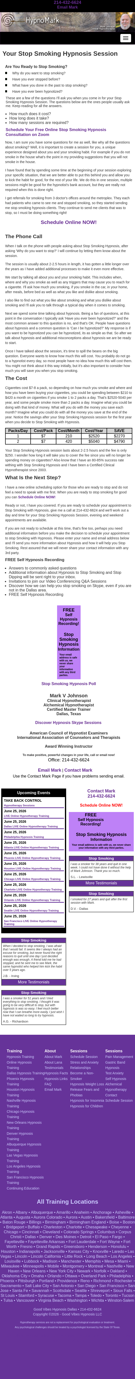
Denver (45, 1237)
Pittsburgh (27, 1281)
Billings (35, 1222)
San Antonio (63, 1286)
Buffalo (34, 1227)
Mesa (109, 1261)
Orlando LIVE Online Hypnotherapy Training (32, 900)
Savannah (40, 1291)
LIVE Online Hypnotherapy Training (26, 815)
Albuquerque (42, 1212)
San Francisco (111, 1286)
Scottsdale (62, 1291)
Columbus (106, 1232)
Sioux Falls (122, 1291)
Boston (129, 1222)
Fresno (26, 1247)
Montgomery (74, 1266)
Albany (21, 1212)
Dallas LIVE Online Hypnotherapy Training (31, 826)
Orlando (54, 1276)
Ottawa (71, 1276)
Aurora (71, 1217)
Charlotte (74, 1227)
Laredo (118, 1251)
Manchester (71, 1261)
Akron (7, 1212)
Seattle (81, 1291)
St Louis (8, 1295)
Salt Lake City (37, 1286)
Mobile (53, 1266)
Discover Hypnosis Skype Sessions (68, 723)
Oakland (117, 1271)
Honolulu (118, 1247)
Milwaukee (10, 1266)
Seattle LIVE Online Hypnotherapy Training (31, 910)
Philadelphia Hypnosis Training (24, 836)
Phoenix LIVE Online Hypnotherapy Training (32, 857)
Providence (67, 1281)
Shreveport (100, 1291)
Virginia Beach (50, 1300)
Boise (114, 1222)
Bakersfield (105, 1217)
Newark (83, 1271)
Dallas (30, 1237)
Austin (86, 1217)
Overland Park (93, 1276)
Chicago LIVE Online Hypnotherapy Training (32, 879)
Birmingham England (87, 1222)
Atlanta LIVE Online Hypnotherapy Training (31, 847)
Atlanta (6, 1217)
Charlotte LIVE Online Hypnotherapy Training (33, 889)
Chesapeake (97, 1227)
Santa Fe (20, 1291)
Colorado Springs (78, 1232)
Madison (50, 1261)
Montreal (95, 1266)
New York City (61, 1271)
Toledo (96, 1295)
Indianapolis (29, 1251)
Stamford (26, 1295)
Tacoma (64, 1295)
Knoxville (100, 1251)
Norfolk (100, 1271)
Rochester (123, 1281)
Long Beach (96, 1256)
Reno (85, 1281)
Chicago (11, 1232)
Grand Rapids (48, 1247)
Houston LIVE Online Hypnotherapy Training (32, 868)
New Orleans (34, 1271)
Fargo (117, 1237)
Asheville (123, 1212)
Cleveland (51, 1232)
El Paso (102, 1237)
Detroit (85, 1237)
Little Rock (73, 1256)
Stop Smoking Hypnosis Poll (68, 683)
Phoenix (7, 1281)
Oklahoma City (14, 1276)
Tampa (80, 1295)
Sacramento (10, 1286)
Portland (46, 1281)
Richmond (102, 1281)
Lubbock (31, 1261)
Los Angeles (121, 1256)
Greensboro (74, 1247)
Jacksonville (54, 1251)
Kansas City (78, 1251)
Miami (123, 1261)
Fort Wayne (110, 1242)
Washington (77, 1300)
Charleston (52, 1227)
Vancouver (25, 1300)
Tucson (128, 1295)
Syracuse (46, 1295)
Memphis (93, 1261)
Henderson (97, 1247)
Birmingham (55, 1222)
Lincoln (21, 1256)
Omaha (37, 1276)
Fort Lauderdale (82, 1242)
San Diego (86, 1286)
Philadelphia (120, 1276)
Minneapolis (33, 1266)
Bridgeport (15, 1227)
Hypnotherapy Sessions (19, 805)
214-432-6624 (101, 796)
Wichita (97, 1300)
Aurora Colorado (48, 1217)
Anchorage (102, 1212)
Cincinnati (30, 1232)
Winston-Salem (121, 1300)
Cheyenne (120, 1227)
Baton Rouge (13, 1222)
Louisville (12, 1261)
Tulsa (8, 1300)
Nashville (115, 1266)
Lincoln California (46, 1256)
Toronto (111, 1295)
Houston (8, 1251)
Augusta (23, 1217)
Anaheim (81, 1212)
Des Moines (66, 1237)
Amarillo (63, 1212)
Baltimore (126, 1217)
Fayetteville (15, 1242)
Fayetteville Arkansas (46, 1242)
